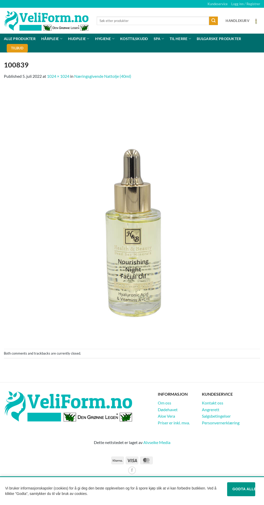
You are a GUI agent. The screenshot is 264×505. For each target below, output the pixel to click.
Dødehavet (168, 409)
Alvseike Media (156, 442)
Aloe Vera (166, 416)
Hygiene (105, 38)
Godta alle (243, 489)
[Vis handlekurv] (243, 20)
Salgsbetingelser (216, 416)
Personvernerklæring (221, 422)
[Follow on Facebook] (132, 470)
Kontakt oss (212, 402)
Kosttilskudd (134, 38)
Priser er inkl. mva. (174, 422)
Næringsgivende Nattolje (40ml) (102, 76)
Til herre (180, 38)
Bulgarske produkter (219, 38)
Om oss (164, 402)
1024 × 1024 (58, 76)
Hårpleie (51, 38)
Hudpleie (78, 38)
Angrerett (210, 409)
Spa (159, 38)
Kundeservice (218, 4)
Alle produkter (20, 38)
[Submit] (213, 21)
